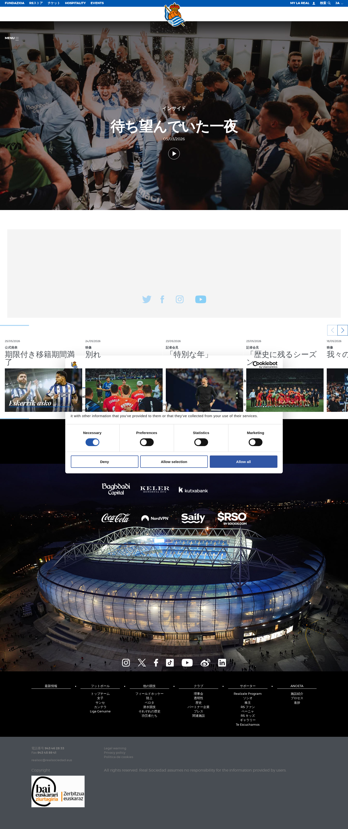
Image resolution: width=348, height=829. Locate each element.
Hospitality (75, 3)
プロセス (297, 698)
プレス (198, 711)
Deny (104, 461)
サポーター (248, 686)
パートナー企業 (199, 707)
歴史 (199, 702)
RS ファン (248, 707)
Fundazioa (14, 3)
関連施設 (198, 715)
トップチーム (100, 694)
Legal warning (115, 748)
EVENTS (97, 3)
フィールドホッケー (149, 694)
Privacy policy (114, 752)
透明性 (198, 698)
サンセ (100, 702)
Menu (12, 38)
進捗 (297, 702)
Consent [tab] (101, 381)
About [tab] (246, 381)
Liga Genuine (100, 711)
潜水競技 (149, 707)
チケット (54, 3)
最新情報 (51, 686)
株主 (248, 702)
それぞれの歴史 (149, 711)
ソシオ (248, 698)
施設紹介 (297, 694)
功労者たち (149, 715)
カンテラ (100, 707)
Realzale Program (248, 694)
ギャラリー (248, 720)
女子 (100, 698)
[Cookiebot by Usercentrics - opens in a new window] (256, 364)
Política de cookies (118, 757)
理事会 (198, 694)
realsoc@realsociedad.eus (51, 760)
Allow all (243, 461)
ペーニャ (247, 711)
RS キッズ (248, 715)
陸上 (149, 698)
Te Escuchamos (248, 724)
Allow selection (174, 461)
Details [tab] (174, 381)
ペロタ (149, 702)
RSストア (36, 3)
